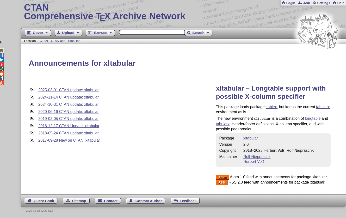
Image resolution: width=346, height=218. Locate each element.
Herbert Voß (253, 161)
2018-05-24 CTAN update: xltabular (68, 133)
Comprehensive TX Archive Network (183, 12)
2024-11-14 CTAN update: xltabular (68, 97)
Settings (323, 3)
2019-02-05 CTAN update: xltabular (68, 119)
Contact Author (149, 200)
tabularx (323, 107)
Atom (222, 176)
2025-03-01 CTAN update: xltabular (68, 90)
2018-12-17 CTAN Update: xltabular (68, 126)
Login (290, 3)
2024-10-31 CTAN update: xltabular (68, 104)
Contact (111, 200)
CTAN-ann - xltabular (65, 41)
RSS (221, 182)
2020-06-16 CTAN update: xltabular (68, 112)
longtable (313, 118)
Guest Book (44, 200)
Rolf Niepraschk (257, 156)
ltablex (271, 107)
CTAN (44, 41)
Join (306, 3)
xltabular (250, 138)
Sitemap (79, 200)
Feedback (188, 200)
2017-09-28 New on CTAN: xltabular (69, 140)
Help (341, 3)
